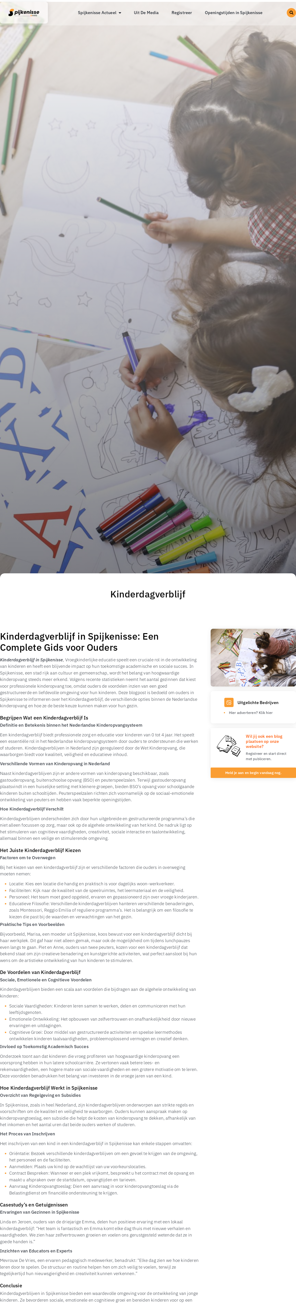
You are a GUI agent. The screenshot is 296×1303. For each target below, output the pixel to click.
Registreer (182, 12)
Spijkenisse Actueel (99, 12)
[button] (291, 12)
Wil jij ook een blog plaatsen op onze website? (264, 741)
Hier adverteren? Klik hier (251, 712)
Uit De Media (146, 12)
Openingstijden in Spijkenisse (234, 12)
